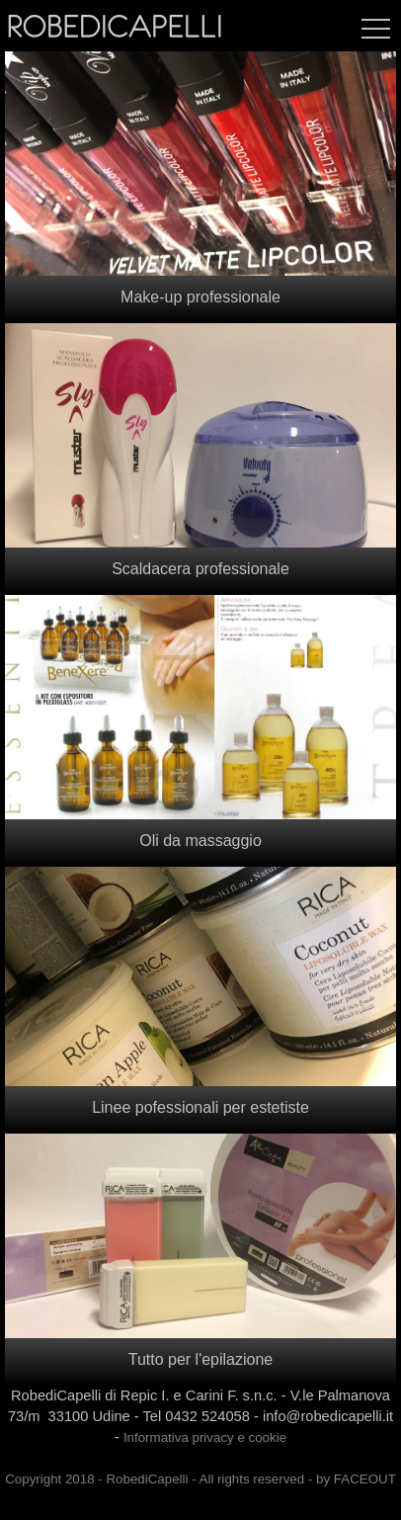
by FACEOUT (356, 1479)
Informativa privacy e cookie (204, 1437)
